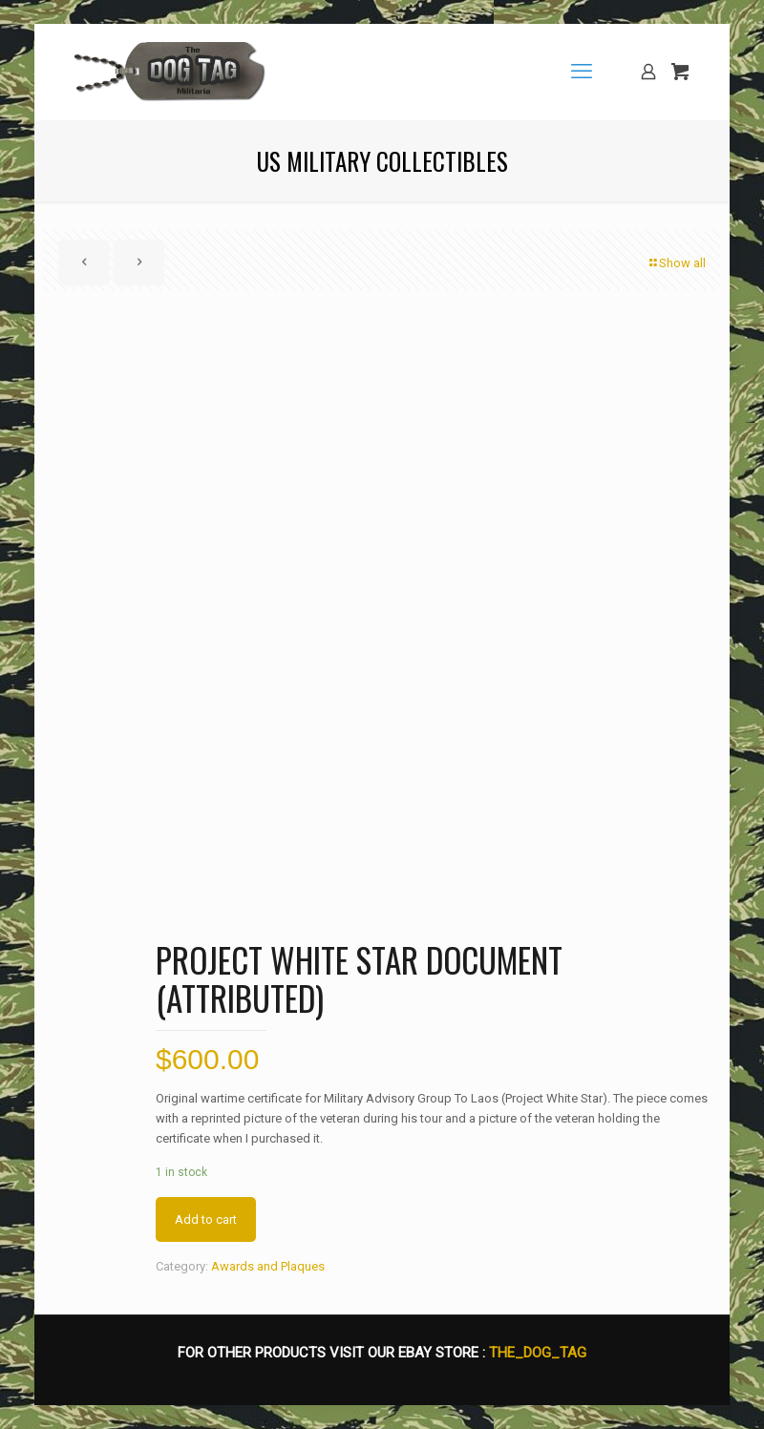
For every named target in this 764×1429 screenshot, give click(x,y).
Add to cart (206, 1219)
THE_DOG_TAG (537, 1352)
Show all (676, 263)
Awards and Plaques (268, 1266)
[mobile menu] (581, 71)
